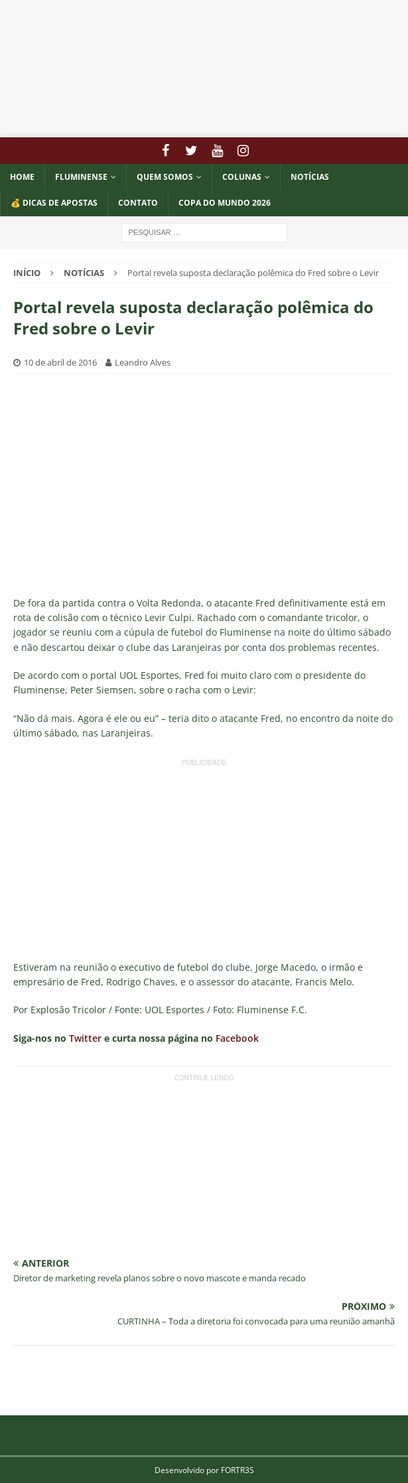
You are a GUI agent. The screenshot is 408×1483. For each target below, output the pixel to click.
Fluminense (81, 176)
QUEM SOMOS (165, 176)
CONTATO (138, 202)
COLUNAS (241, 176)
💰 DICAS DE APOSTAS (54, 202)
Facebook (237, 1038)
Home (22, 176)
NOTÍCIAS (310, 176)
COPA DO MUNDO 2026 (224, 202)
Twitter (85, 1038)
